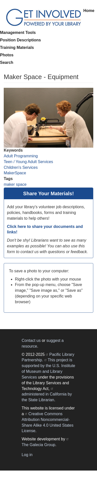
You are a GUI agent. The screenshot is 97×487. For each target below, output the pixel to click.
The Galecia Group (38, 445)
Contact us (31, 340)
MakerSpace (15, 173)
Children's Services (21, 167)
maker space (15, 184)
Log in (27, 455)
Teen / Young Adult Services (28, 162)
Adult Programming (21, 156)
